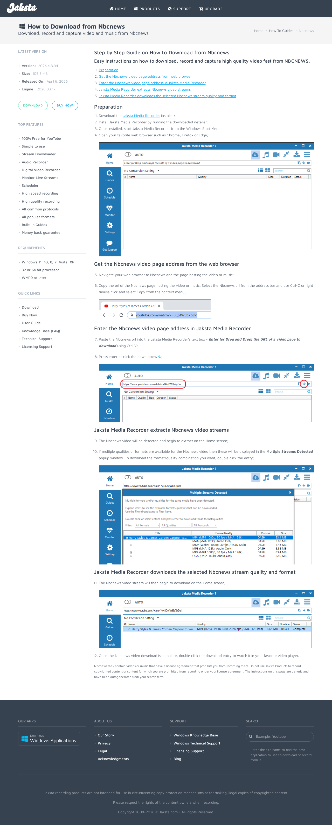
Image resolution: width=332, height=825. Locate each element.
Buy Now (65, 105)
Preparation (108, 70)
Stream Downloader (39, 154)
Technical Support (37, 338)
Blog (177, 758)
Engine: (28, 89)
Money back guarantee (41, 232)
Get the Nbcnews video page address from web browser (145, 76)
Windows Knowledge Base (196, 735)
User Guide (31, 323)
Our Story (106, 735)
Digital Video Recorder (41, 170)
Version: (29, 65)
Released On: (33, 81)
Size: (26, 73)
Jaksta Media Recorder (141, 115)
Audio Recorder (35, 162)
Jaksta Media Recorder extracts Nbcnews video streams (145, 89)
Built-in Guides (34, 224)
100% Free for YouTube (41, 138)
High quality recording (41, 201)
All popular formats (38, 217)
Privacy (104, 743)
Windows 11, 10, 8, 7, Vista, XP (48, 262)
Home (259, 30)
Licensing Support (37, 346)
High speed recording (40, 193)
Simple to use (33, 146)
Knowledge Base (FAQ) (41, 331)
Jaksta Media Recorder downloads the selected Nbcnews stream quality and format (167, 96)
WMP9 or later (34, 277)
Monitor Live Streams (40, 177)
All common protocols (40, 209)
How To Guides (281, 30)
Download (33, 105)
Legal (102, 751)
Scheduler (30, 185)
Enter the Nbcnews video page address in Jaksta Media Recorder (152, 83)
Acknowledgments (113, 758)
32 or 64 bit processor (40, 270)
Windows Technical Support (197, 743)
